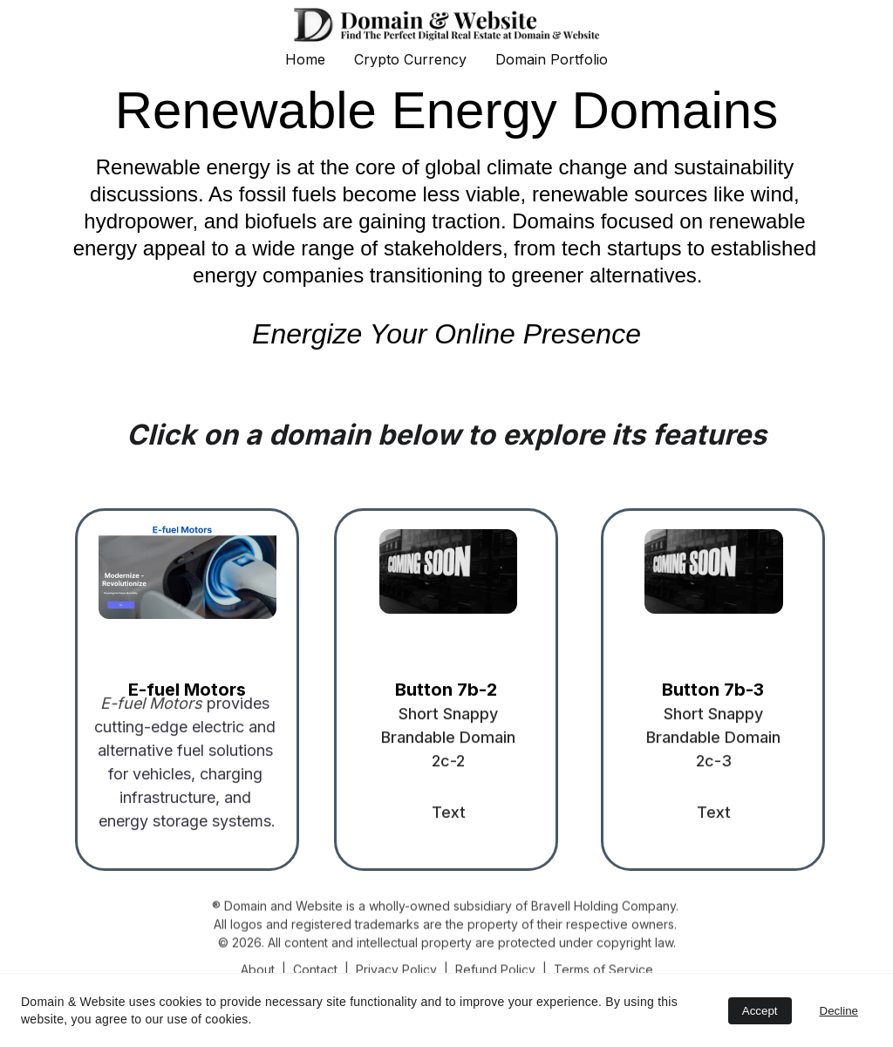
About (258, 970)
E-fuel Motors (187, 689)
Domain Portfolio (551, 59)
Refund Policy (495, 970)
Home (305, 59)
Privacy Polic (393, 970)
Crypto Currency (410, 59)
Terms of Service (603, 970)
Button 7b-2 (446, 689)
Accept (760, 1010)
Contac (313, 970)
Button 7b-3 (713, 689)
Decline (839, 1010)
